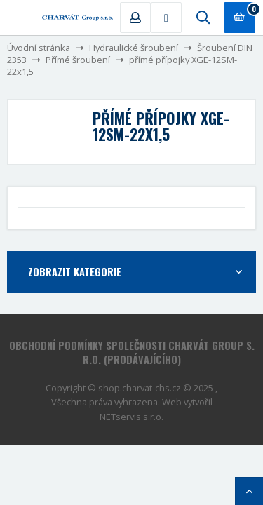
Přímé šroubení (78, 59)
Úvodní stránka (38, 47)
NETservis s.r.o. (131, 416)
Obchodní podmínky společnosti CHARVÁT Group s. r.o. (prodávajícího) (132, 352)
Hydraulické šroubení (133, 47)
